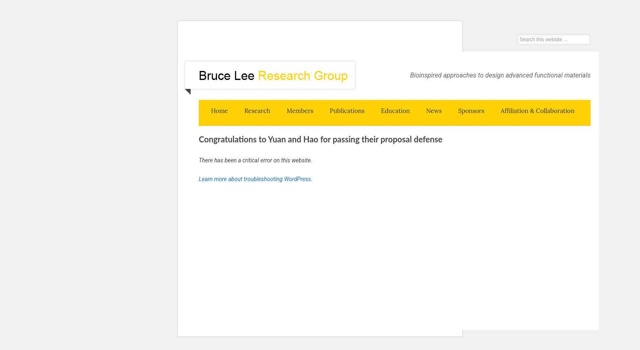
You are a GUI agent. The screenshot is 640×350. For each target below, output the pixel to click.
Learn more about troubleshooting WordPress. (255, 179)
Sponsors (471, 111)
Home (219, 111)
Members (300, 111)
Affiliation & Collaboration (538, 111)
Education (395, 111)
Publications (347, 111)
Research (257, 111)
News (434, 111)
